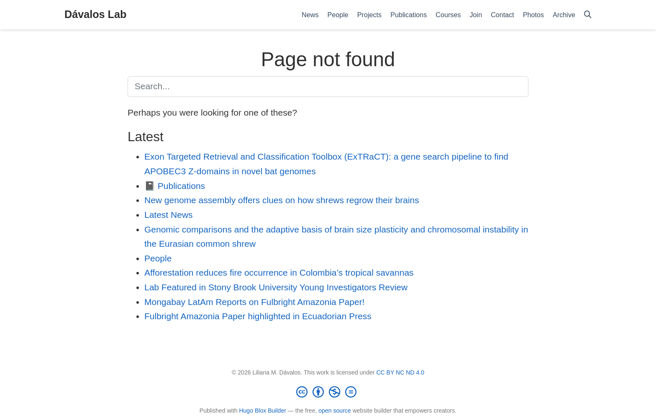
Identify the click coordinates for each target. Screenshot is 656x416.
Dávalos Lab (95, 14)
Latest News (168, 215)
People (158, 258)
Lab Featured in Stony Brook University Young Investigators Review (275, 287)
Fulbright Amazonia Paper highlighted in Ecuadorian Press (258, 316)
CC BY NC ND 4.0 (400, 372)
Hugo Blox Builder (262, 410)
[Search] (588, 15)
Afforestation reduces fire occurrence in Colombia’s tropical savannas (279, 272)
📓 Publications (174, 186)
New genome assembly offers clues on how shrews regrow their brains (281, 200)
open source (334, 410)
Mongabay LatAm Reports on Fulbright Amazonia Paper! (254, 302)
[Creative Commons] (328, 391)
